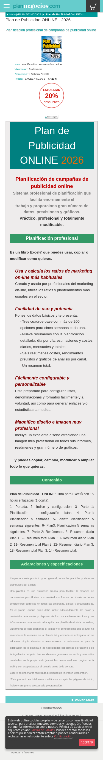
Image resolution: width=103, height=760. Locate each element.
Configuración (63, 736)
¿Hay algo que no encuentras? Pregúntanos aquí (51, 715)
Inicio (11, 14)
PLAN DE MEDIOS (29, 14)
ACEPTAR (87, 742)
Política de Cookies (43, 730)
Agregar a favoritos (22, 752)
